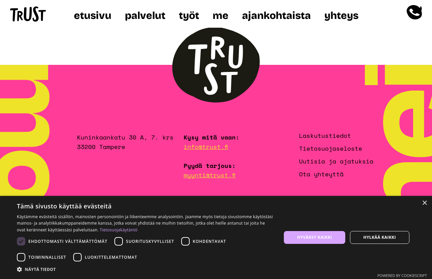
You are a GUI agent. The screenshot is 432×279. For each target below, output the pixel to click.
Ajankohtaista (276, 15)
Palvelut (145, 15)
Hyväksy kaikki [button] (314, 237)
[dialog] (216, 237)
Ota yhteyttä (321, 174)
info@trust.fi (206, 146)
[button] (145, 269)
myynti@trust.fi (210, 175)
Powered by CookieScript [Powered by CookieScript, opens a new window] (402, 275)
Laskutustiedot (325, 135)
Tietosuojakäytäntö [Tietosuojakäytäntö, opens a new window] (118, 230)
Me (220, 15)
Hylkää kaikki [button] (379, 237)
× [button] (424, 203)
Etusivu (92, 15)
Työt (189, 15)
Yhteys (341, 15)
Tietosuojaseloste (330, 148)
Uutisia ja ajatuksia (336, 161)
